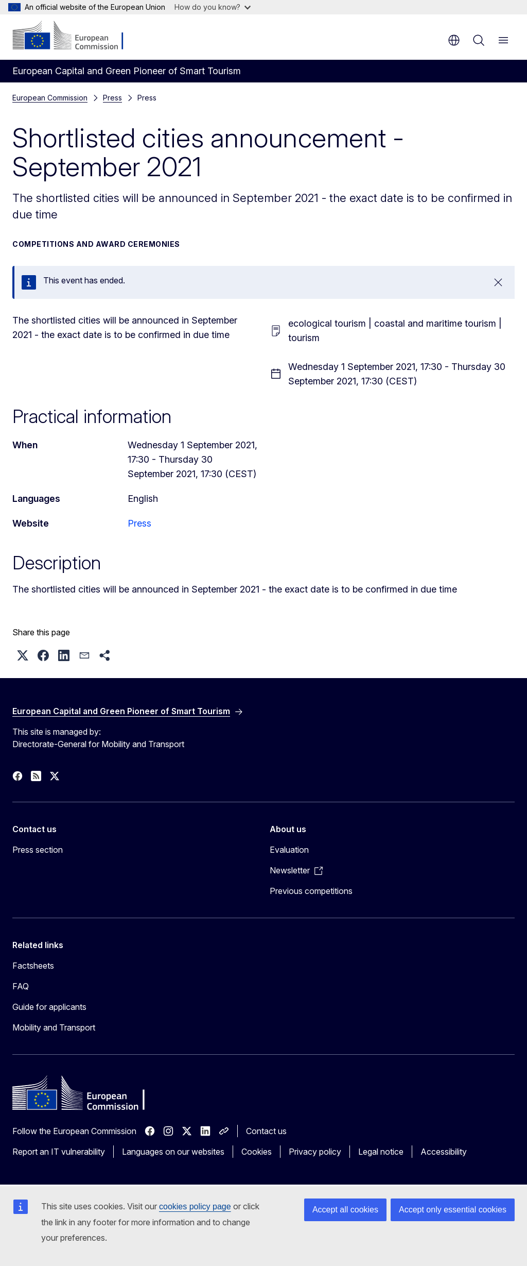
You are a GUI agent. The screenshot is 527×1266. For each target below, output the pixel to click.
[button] (22, 655)
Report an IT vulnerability (58, 1151)
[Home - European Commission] (74, 36)
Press (112, 97)
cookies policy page (195, 1206)
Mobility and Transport (53, 1027)
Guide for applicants (49, 1007)
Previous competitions (311, 891)
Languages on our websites (173, 1151)
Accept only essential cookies (452, 1209)
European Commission (49, 97)
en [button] (454, 40)
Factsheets (33, 965)
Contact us (266, 1131)
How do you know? (212, 7)
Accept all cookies (345, 1209)
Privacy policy (315, 1151)
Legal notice (380, 1151)
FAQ (20, 986)
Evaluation (289, 850)
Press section (37, 850)
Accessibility (443, 1151)
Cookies (256, 1151)
